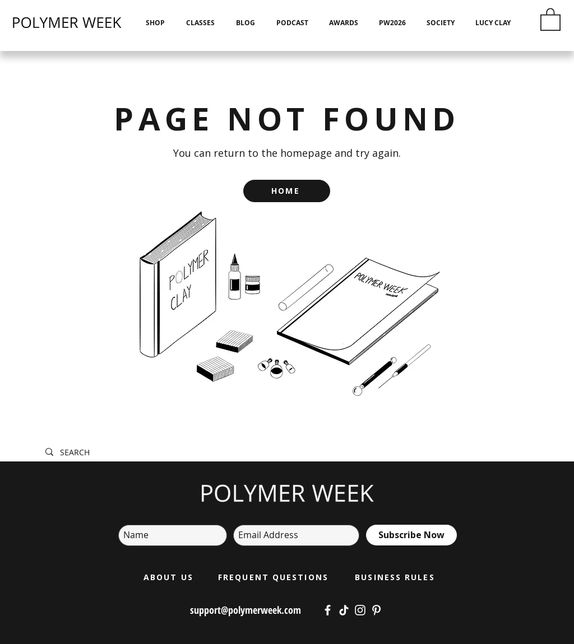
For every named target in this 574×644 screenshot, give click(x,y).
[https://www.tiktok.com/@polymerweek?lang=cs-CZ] (344, 610)
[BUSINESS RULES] (396, 577)
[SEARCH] (214, 452)
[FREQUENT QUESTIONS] (274, 577)
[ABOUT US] (169, 577)
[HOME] (286, 191)
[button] (550, 19)
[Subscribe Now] (411, 535)
